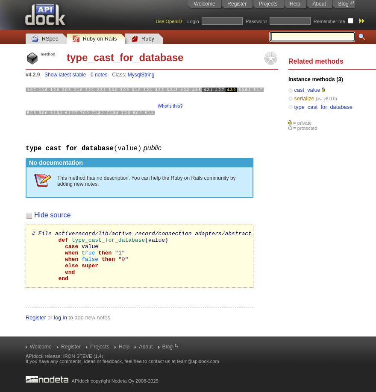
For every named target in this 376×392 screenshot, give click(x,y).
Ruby (142, 39)
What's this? (170, 105)
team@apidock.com (198, 361)
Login (193, 21)
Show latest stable (65, 75)
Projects (268, 4)
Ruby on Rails (95, 39)
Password (256, 21)
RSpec (45, 39)
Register (237, 4)
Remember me (329, 21)
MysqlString (141, 75)
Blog (343, 4)
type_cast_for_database (323, 107)
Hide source (52, 214)
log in (60, 327)
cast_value (307, 90)
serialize (304, 98)
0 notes (99, 75)
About (319, 4)
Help (295, 4)
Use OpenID (169, 21)
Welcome (204, 4)
